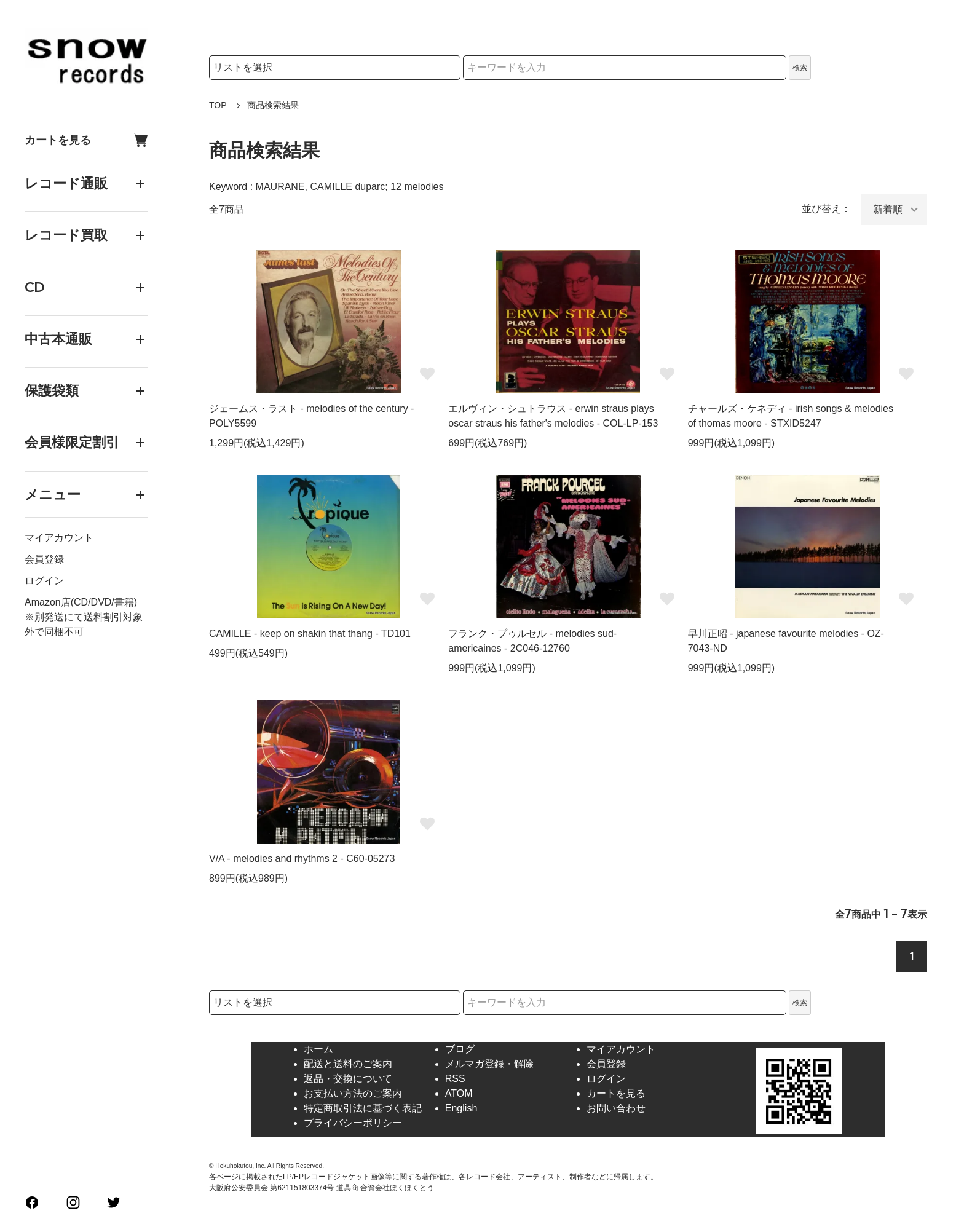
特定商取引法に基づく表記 (363, 1108)
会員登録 (44, 559)
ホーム (318, 1049)
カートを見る (86, 140)
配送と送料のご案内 (348, 1064)
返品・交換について (348, 1078)
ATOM (459, 1093)
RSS (455, 1078)
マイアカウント (59, 537)
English (461, 1108)
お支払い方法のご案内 (353, 1093)
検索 (799, 67)
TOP (218, 105)
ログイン (44, 580)
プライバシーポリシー (353, 1123)
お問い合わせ (616, 1108)
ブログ (460, 1049)
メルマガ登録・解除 (489, 1064)
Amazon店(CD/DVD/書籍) (81, 602)
